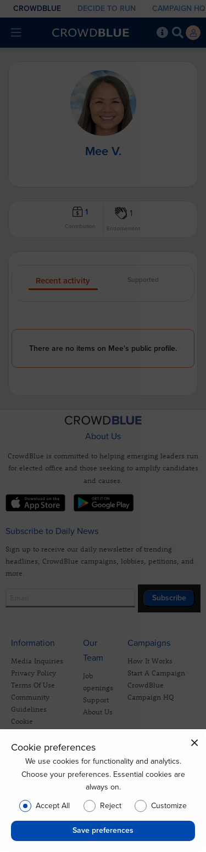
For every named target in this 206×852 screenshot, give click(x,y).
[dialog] (103, 790)
